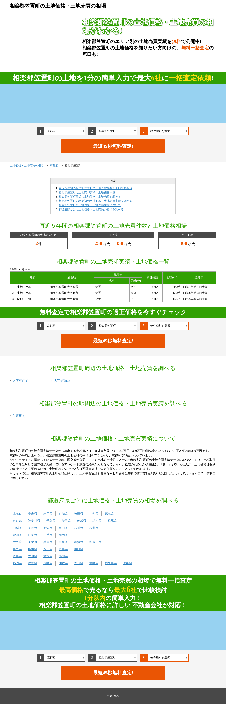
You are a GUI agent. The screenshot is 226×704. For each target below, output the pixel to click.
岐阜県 (32, 535)
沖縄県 (127, 563)
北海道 (17, 513)
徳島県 (17, 556)
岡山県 (47, 549)
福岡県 (17, 563)
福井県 (93, 528)
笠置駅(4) (19, 415)
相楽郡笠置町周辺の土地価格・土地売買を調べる (90, 196)
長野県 (32, 528)
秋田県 (78, 513)
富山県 (63, 528)
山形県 (93, 513)
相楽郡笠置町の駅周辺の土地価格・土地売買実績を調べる (95, 200)
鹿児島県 (111, 563)
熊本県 (63, 563)
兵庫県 (47, 542)
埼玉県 (66, 521)
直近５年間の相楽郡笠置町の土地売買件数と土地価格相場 (95, 188)
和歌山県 (95, 542)
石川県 (78, 528)
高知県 (63, 556)
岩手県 (47, 513)
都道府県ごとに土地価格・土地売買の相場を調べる (91, 209)
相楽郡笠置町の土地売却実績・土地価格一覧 (87, 192)
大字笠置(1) (62, 380)
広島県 (63, 549)
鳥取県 (17, 549)
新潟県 (47, 528)
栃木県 (96, 521)
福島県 (109, 513)
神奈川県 (34, 521)
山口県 (78, 549)
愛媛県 (47, 556)
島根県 (32, 549)
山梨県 (17, 528)
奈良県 (63, 542)
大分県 (78, 563)
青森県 (32, 513)
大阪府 (17, 542)
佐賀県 (32, 563)
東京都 (17, 521)
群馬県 (112, 521)
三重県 (47, 535)
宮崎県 (93, 563)
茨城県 (81, 521)
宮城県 (63, 513)
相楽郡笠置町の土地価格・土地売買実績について (90, 205)
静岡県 (63, 535)
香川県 (32, 556)
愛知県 (17, 535)
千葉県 (50, 521)
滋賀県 (78, 542)
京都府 (32, 542)
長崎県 (47, 563)
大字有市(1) (20, 380)
